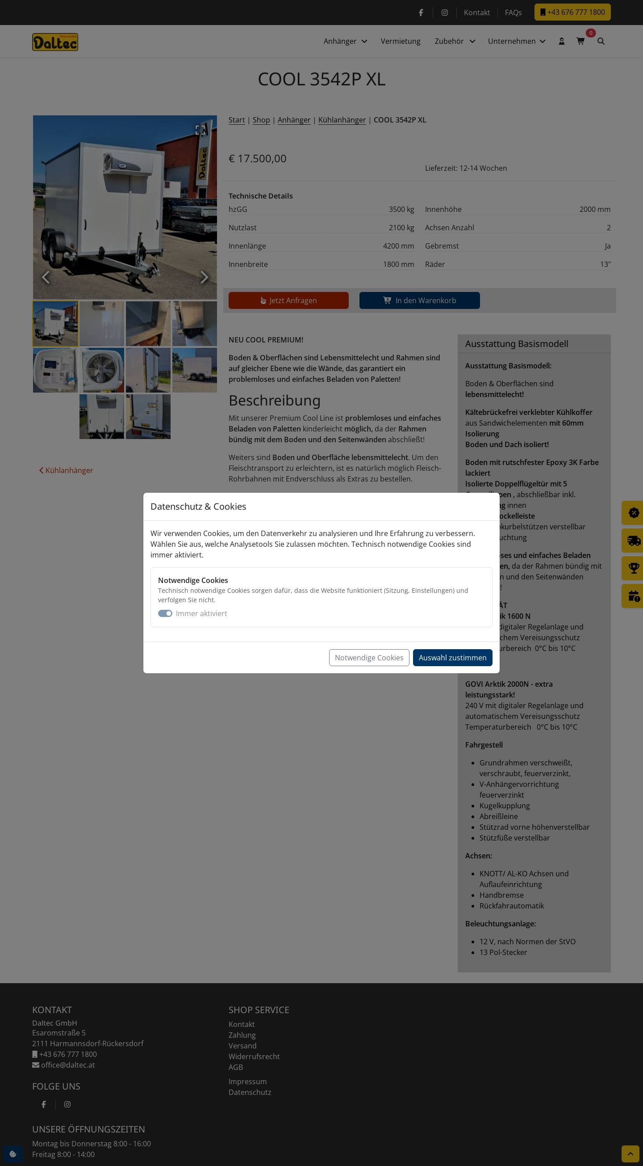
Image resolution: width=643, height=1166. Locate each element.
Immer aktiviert (201, 613)
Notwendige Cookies (369, 658)
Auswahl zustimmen (453, 658)
